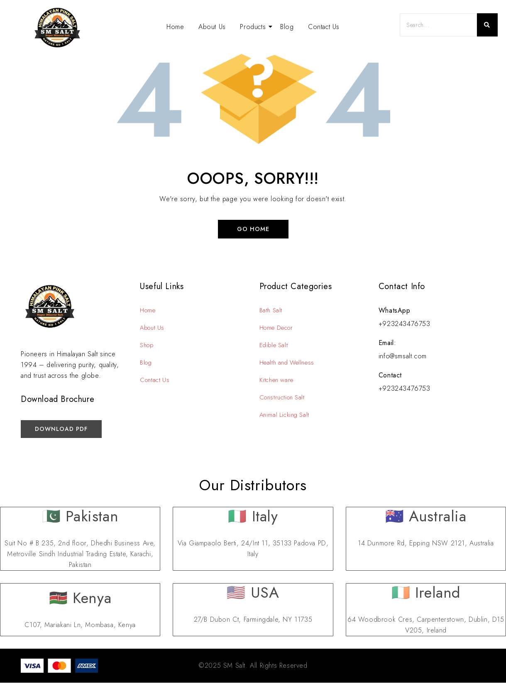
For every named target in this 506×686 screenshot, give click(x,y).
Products (254, 27)
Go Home (253, 230)
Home (175, 27)
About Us (212, 27)
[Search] (438, 24)
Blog (286, 27)
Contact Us (324, 27)
